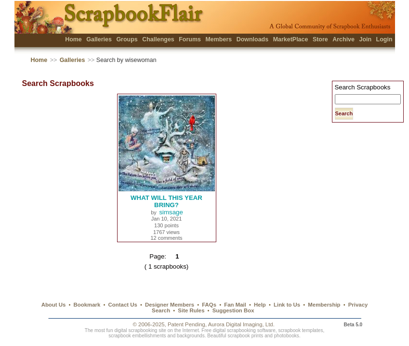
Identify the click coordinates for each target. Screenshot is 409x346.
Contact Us (122, 305)
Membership (324, 305)
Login (384, 39)
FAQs (209, 305)
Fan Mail (235, 305)
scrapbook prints (245, 335)
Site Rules (191, 310)
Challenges (158, 39)
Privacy (358, 305)
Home (73, 39)
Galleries (99, 39)
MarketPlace (290, 39)
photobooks (286, 335)
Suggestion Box (233, 310)
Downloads (253, 39)
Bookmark (87, 305)
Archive (343, 39)
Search (161, 310)
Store (320, 39)
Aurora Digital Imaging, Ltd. (241, 324)
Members (218, 39)
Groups (126, 39)
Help (260, 305)
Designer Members (169, 305)
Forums (190, 39)
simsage (171, 212)
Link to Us (287, 305)
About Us (53, 305)
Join (365, 39)
